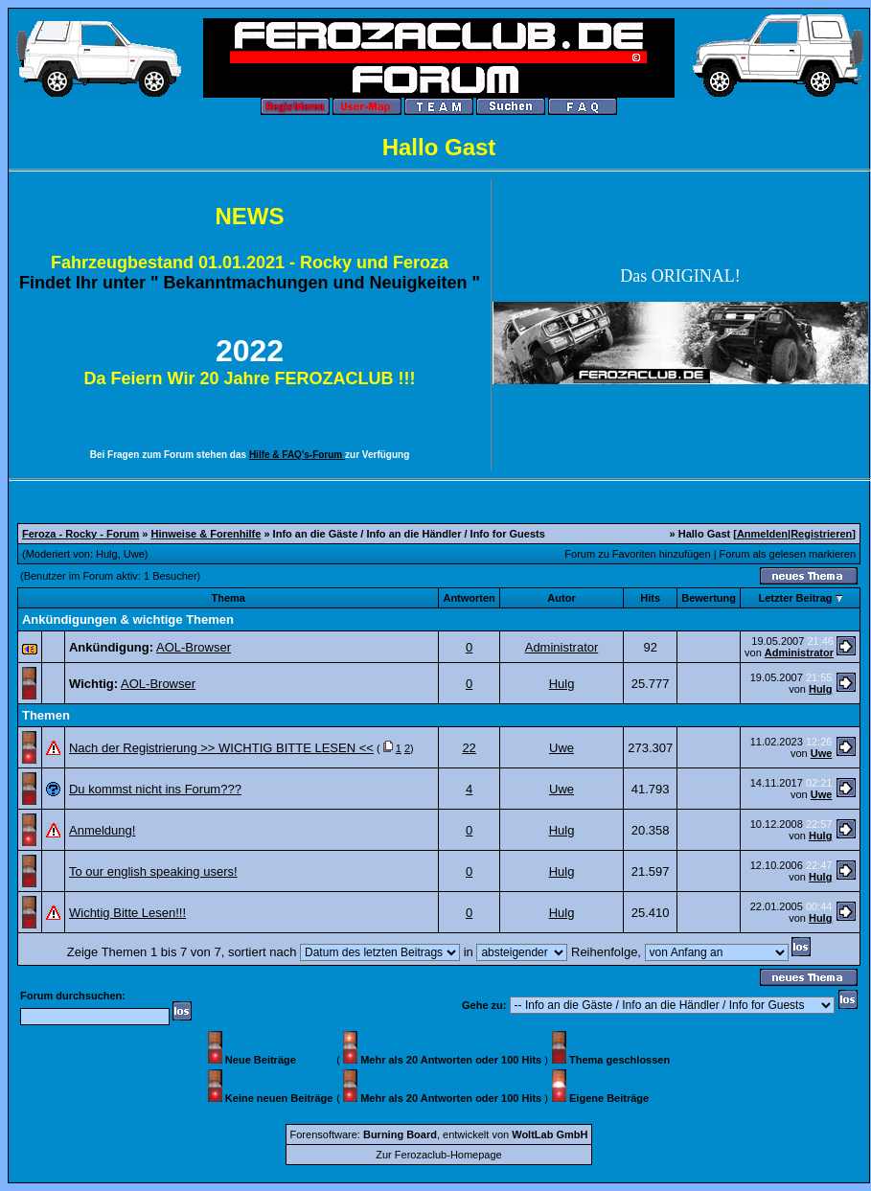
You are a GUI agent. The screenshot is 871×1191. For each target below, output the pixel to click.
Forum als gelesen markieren (788, 554)
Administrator (562, 647)
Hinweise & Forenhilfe (205, 533)
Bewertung (708, 598)
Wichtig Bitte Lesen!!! (127, 912)
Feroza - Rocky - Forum (80, 533)
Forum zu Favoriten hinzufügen (637, 554)
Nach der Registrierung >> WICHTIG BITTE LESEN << (221, 748)
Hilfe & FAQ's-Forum (297, 454)
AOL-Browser (193, 647)
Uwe (134, 554)
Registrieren (821, 533)
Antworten (468, 598)
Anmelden (762, 533)
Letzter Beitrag (795, 598)
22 (468, 748)
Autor (561, 598)
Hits (650, 598)
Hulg (107, 554)
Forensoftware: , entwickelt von (439, 1134)
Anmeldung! (102, 830)
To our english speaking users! (153, 871)
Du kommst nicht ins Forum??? (155, 789)
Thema (227, 598)
